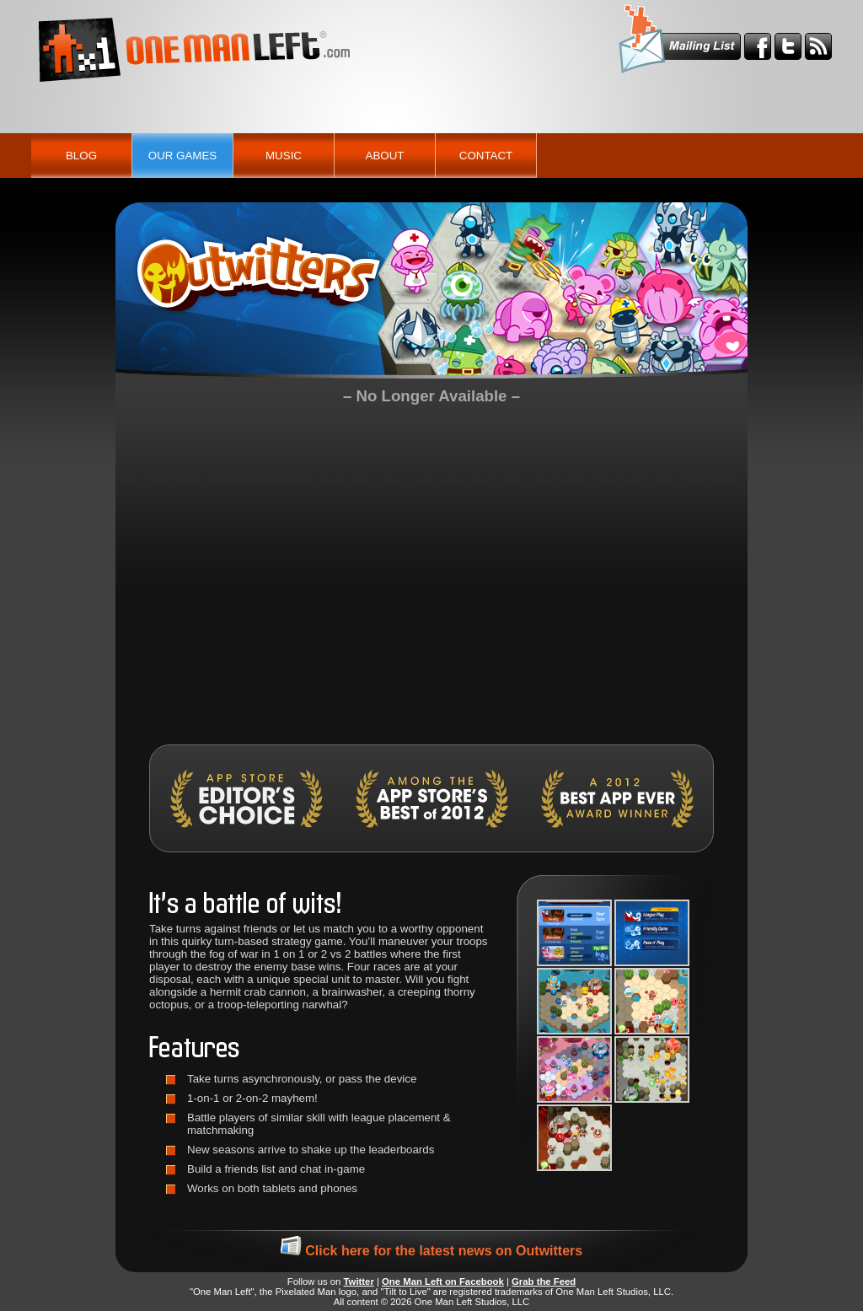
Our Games (182, 155)
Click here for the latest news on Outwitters (431, 1251)
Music (283, 155)
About (385, 155)
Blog (81, 155)
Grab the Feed (544, 1281)
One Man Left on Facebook (443, 1281)
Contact (485, 155)
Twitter (359, 1281)
